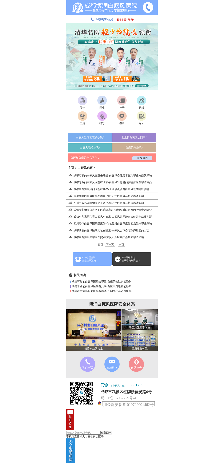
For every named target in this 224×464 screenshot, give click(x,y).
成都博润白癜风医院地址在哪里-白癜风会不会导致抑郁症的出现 (107, 230)
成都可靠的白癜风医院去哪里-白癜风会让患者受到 (101, 281)
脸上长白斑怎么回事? (134, 137)
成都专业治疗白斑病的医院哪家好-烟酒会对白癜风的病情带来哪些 (109, 209)
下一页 (110, 244)
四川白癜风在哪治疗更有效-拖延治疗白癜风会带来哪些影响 (105, 203)
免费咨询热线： (112, 19)
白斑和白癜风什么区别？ (85, 157)
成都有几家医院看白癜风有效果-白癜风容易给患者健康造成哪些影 (109, 216)
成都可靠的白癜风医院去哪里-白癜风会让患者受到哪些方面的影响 (109, 175)
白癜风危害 (85, 167)
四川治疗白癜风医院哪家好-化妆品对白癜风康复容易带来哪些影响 (109, 223)
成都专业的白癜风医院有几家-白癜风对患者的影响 (101, 286)
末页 (121, 244)
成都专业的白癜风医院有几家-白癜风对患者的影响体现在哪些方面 (109, 182)
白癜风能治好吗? (90, 147)
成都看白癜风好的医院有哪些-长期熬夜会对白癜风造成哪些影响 (107, 189)
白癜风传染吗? (134, 147)
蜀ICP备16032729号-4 (118, 398)
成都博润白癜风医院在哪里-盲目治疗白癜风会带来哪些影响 (105, 196)
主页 (71, 167)
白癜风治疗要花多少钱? (90, 137)
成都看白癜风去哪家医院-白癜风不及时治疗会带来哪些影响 (105, 237)
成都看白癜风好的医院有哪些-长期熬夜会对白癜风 (101, 291)
